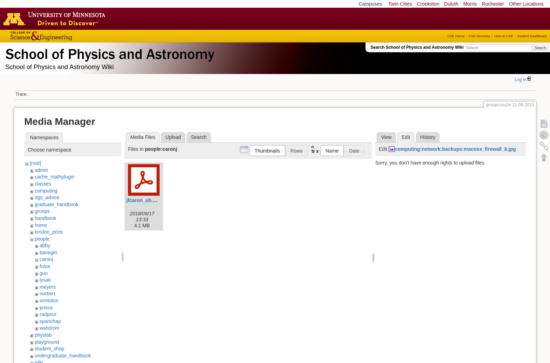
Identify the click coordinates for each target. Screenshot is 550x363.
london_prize (49, 232)
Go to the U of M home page (56, 18)
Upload (173, 137)
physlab (43, 335)
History (428, 137)
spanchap (50, 321)
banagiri (48, 252)
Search (540, 48)
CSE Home (455, 36)
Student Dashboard (531, 36)
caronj (46, 259)
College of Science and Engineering (63, 36)
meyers (48, 287)
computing (46, 191)
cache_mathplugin (55, 177)
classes (43, 184)
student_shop (49, 348)
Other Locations (526, 4)
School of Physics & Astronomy (108, 52)
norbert (47, 293)
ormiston (49, 300)
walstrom (49, 328)
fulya (45, 266)
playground (47, 342)
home (41, 225)
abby (45, 245)
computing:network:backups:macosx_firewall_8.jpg (455, 149)
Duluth (451, 4)
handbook (45, 218)
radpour (48, 314)
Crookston (428, 4)
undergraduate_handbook (63, 355)
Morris (470, 4)
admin (41, 170)
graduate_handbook (57, 204)
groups (42, 211)
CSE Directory (479, 36)
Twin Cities (400, 4)
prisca (46, 307)
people (42, 239)
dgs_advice (47, 197)
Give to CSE (503, 36)
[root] (35, 163)
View (386, 137)
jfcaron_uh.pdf (143, 200)
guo (44, 273)
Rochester (493, 4)
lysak (45, 280)
